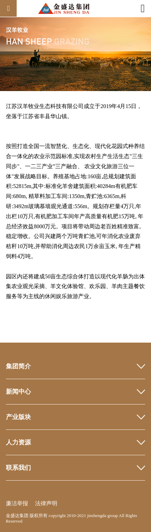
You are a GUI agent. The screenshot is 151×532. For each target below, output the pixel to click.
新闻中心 (18, 391)
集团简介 (18, 366)
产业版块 (18, 417)
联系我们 (18, 467)
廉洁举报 (17, 503)
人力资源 (18, 442)
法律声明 (46, 503)
